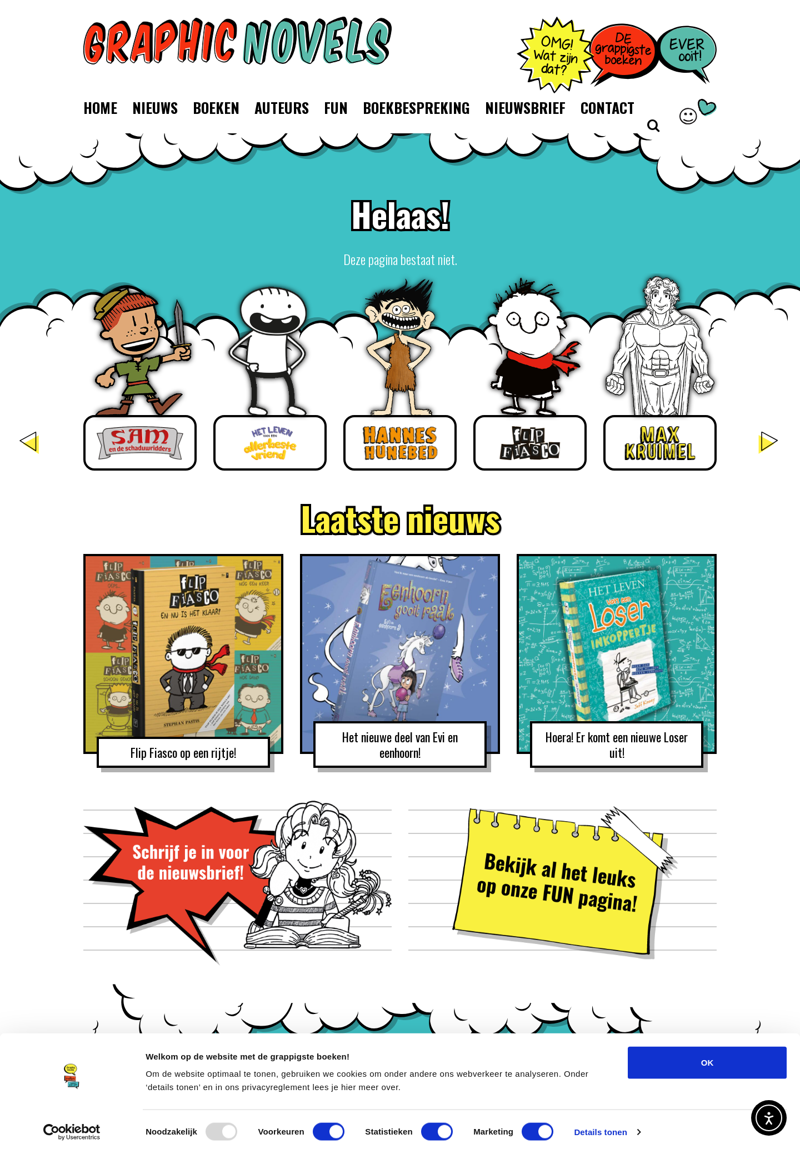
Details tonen (600, 1127)
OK (707, 1057)
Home (100, 107)
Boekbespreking (416, 107)
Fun (336, 107)
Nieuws (155, 107)
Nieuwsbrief (525, 107)
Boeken (216, 107)
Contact (607, 107)
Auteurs (281, 107)
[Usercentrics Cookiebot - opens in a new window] (72, 1127)
